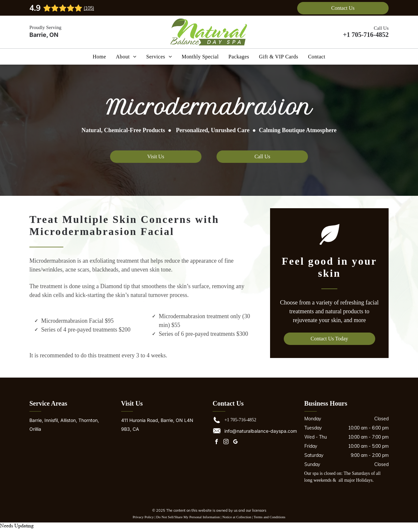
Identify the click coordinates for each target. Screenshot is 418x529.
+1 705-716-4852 (366, 34)
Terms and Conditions (269, 517)
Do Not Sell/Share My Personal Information (188, 517)
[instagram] (226, 442)
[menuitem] (99, 56)
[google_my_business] (235, 442)
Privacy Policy (143, 517)
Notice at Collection (236, 517)
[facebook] (216, 442)
